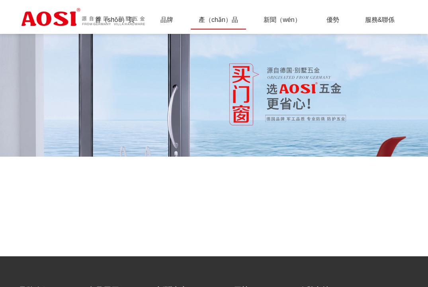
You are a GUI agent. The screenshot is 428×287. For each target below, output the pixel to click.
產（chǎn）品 (218, 19)
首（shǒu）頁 (115, 19)
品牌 (166, 19)
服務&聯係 (380, 19)
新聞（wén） (282, 19)
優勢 (332, 19)
